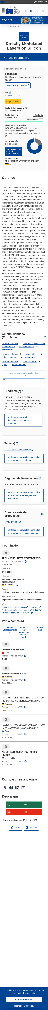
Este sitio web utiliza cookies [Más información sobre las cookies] (17, 990)
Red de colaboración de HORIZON (17, 613)
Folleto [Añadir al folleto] (15, 827)
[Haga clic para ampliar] (44, 645)
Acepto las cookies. (24, 999)
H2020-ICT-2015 (12, 522)
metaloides (29, 357)
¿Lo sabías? (40, 2)
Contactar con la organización (15, 607)
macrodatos (8, 350)
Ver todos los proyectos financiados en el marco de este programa (22, 420)
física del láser (19, 365)
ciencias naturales (10, 344)
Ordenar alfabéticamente (10, 629)
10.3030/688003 (11, 95)
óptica (4, 365)
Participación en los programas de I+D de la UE (22, 610)
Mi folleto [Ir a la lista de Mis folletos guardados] (31, 827)
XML (26, 805)
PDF (26, 812)
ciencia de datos (26, 347)
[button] (31, 11)
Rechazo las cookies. (24, 1006)
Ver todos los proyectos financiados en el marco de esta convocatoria (24, 531)
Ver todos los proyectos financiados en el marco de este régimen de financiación (24, 495)
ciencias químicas (31, 354)
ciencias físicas (30, 361)
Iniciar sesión (24, 11)
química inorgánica (10, 357)
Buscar (37, 11)
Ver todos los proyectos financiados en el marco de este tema (24, 458)
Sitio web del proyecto (16, 86)
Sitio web (36, 607)
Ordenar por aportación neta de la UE (24, 632)
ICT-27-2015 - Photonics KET (18, 450)
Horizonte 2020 (12, 26)
